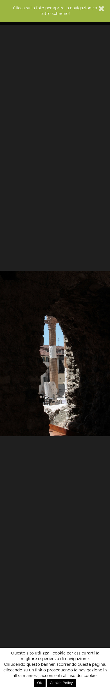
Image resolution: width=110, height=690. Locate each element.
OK (39, 683)
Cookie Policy (61, 683)
